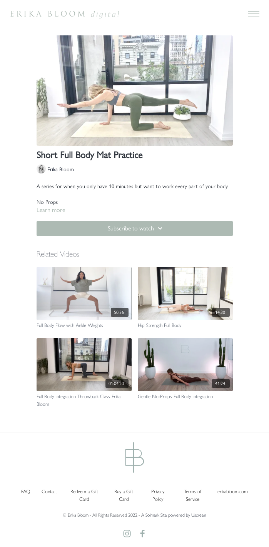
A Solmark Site (154, 514)
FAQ (25, 491)
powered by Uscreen (187, 514)
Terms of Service (192, 494)
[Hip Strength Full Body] (185, 325)
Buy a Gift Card (123, 494)
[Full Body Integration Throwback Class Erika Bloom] (84, 399)
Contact (49, 491)
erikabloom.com (232, 491)
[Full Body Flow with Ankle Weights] (84, 325)
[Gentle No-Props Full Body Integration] (185, 396)
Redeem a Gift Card (84, 494)
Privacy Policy (157, 494)
